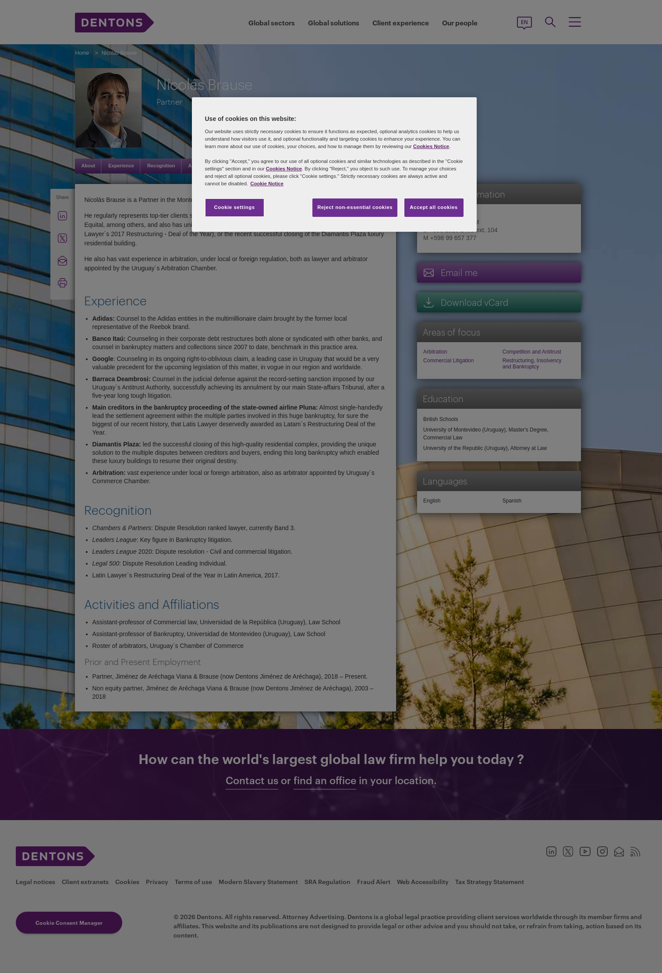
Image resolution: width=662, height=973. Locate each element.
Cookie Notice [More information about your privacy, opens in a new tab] (266, 183)
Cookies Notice (431, 146)
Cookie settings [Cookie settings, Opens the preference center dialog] (234, 207)
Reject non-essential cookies (355, 207)
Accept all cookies (434, 207)
